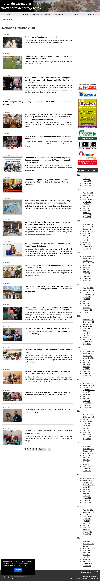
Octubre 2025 (87, 197)
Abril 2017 (86, 464)
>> (50, 449)
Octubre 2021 (87, 324)
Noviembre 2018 (88, 417)
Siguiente (42, 449)
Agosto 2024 (87, 233)
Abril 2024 (86, 242)
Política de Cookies (93, 578)
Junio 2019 (86, 396)
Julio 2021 (86, 331)
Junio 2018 (86, 428)
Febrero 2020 (87, 373)
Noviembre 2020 (88, 354)
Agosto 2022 (87, 297)
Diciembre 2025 (88, 193)
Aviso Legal (70, 578)
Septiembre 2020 (89, 358)
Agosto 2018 (87, 423)
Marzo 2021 (87, 339)
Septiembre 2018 (89, 421)
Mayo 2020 (86, 367)
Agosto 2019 (87, 392)
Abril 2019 (86, 401)
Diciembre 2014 (88, 542)
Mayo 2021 (86, 335)
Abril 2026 (86, 179)
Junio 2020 (86, 365)
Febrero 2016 (87, 500)
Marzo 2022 (87, 308)
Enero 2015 (87, 534)
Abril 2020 (86, 369)
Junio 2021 (86, 333)
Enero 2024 (87, 249)
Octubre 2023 (87, 261)
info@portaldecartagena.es (9, 578)
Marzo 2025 (87, 213)
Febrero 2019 (87, 405)
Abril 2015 (86, 527)
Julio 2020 (86, 362)
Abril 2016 (86, 496)
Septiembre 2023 (89, 263)
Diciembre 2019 (88, 383)
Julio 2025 (86, 204)
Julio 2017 (86, 457)
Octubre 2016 (87, 483)
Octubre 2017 (87, 451)
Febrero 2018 (87, 437)
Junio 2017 (86, 460)
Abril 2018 (86, 432)
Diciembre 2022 (88, 288)
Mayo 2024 (86, 240)
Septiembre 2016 (89, 485)
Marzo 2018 (87, 434)
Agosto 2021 (87, 328)
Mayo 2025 (86, 208)
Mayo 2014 (86, 557)
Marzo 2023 (87, 276)
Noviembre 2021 (88, 322)
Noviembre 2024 (88, 227)
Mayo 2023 (86, 272)
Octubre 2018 (87, 419)
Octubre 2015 (87, 514)
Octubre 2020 (87, 356)
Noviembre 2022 (88, 290)
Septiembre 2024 (89, 231)
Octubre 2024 (87, 229)
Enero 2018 (87, 439)
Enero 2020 (87, 376)
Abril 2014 (86, 559)
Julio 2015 (86, 521)
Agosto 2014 (87, 550)
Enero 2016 (87, 502)
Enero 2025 (87, 217)
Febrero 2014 (87, 564)
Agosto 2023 (87, 265)
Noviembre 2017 (88, 449)
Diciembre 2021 (88, 320)
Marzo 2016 (87, 498)
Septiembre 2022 (89, 295)
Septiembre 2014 (89, 548)
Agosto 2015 (87, 519)
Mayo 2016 (86, 494)
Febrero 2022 (87, 310)
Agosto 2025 (87, 202)
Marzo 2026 (87, 181)
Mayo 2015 (86, 525)
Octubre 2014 (87, 546)
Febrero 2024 (87, 246)
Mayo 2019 (86, 398)
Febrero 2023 (87, 278)
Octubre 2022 (87, 292)
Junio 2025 (86, 206)
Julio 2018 (86, 426)
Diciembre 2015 (88, 510)
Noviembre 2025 (88, 195)
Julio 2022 (86, 299)
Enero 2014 (87, 566)
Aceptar (18, 570)
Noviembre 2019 (88, 385)
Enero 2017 (87, 471)
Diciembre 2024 (88, 224)
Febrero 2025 (87, 215)
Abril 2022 (86, 305)
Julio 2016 (86, 489)
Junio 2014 (86, 555)
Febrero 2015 (87, 532)
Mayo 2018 (86, 430)
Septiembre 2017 (89, 453)
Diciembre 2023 (88, 256)
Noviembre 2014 (88, 544)
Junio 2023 (86, 269)
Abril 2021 (86, 337)
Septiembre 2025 (89, 199)
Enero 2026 (87, 185)
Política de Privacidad (81, 578)
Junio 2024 (86, 238)
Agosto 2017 (87, 455)
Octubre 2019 (87, 387)
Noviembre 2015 (88, 512)
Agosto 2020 (87, 360)
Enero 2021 (87, 344)
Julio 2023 (86, 267)
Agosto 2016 (87, 487)
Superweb (93, 576)
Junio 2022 (86, 301)
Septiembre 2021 (89, 326)
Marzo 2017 (87, 466)
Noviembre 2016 (88, 480)
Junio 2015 (86, 523)
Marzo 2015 (87, 530)
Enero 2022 (87, 312)
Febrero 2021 (87, 342)
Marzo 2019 (87, 403)
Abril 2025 (86, 210)
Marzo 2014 (87, 561)
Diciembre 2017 (88, 446)
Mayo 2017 (86, 462)
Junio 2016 (86, 491)
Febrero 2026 (87, 183)
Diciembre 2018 (88, 415)
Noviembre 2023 (88, 258)
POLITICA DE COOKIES (21, 565)
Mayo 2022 (86, 303)
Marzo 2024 (87, 244)
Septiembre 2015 (89, 516)
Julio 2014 (86, 553)
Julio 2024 (86, 235)
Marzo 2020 (87, 371)
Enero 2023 (87, 280)
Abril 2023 (86, 274)
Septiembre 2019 (89, 390)
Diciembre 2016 (88, 478)
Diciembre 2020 (88, 351)
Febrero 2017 (87, 468)
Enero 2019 (87, 407)
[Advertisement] (87, 49)
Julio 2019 (86, 394)
